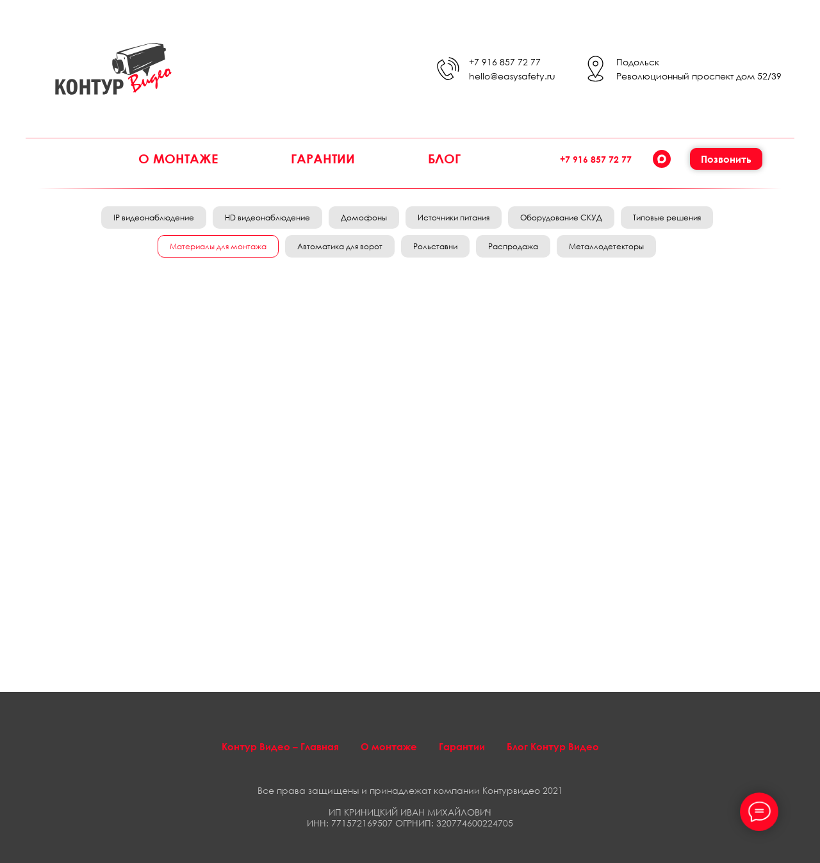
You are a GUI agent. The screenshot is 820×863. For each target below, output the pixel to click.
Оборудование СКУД (561, 217)
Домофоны (364, 217)
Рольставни (435, 246)
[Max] (662, 159)
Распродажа (513, 246)
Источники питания (453, 217)
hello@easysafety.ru (512, 75)
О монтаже (178, 158)
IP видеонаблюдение (153, 217)
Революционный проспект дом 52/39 (699, 75)
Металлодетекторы (606, 246)
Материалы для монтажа (218, 246)
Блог (444, 158)
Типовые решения (667, 217)
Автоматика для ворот (339, 246)
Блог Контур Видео (553, 746)
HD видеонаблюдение (267, 217)
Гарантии (323, 158)
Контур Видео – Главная (280, 746)
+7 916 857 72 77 (505, 61)
